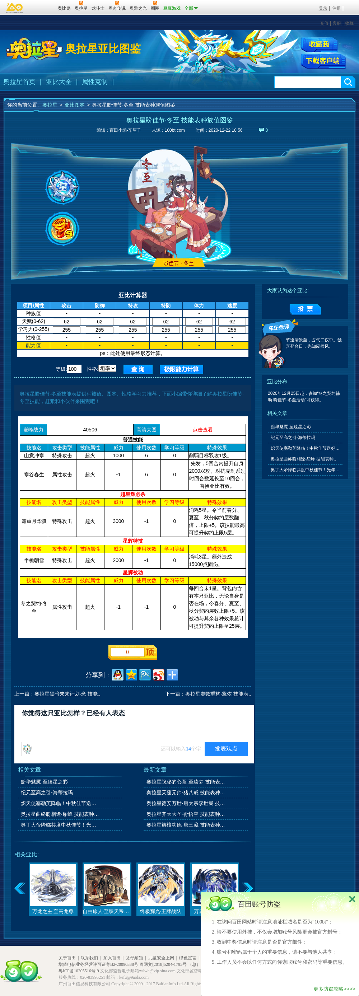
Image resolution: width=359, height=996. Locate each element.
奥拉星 (49, 105)
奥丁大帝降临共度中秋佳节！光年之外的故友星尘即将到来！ (61, 825)
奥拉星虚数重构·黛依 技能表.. (218, 694)
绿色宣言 (187, 957)
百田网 (41, 7)
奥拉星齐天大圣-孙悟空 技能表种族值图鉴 (186, 814)
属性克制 (95, 81)
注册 (336, 8)
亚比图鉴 (75, 105)
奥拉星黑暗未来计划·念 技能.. (67, 694)
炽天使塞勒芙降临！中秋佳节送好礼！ (61, 803)
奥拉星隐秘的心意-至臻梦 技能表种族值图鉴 (186, 782)
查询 (138, 369)
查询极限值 (181, 369)
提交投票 (305, 309)
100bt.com (175, 130)
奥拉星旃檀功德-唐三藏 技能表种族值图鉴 (186, 825)
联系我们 (89, 957)
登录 (323, 8)
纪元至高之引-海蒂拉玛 (47, 792)
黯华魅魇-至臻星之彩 (44, 782)
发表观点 (226, 748)
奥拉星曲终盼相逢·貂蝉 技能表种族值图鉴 (61, 814)
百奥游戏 (15, 8)
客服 (336, 23)
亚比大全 (59, 81)
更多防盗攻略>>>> (334, 989)
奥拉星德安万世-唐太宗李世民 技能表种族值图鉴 (186, 803)
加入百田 (112, 957)
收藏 (349, 23)
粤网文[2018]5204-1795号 (163, 964)
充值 (324, 23)
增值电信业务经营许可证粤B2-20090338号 (98, 964)
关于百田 (67, 957)
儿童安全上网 (161, 957)
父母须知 (134, 957)
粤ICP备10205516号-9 (79, 970)
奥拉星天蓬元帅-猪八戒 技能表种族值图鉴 (186, 792)
